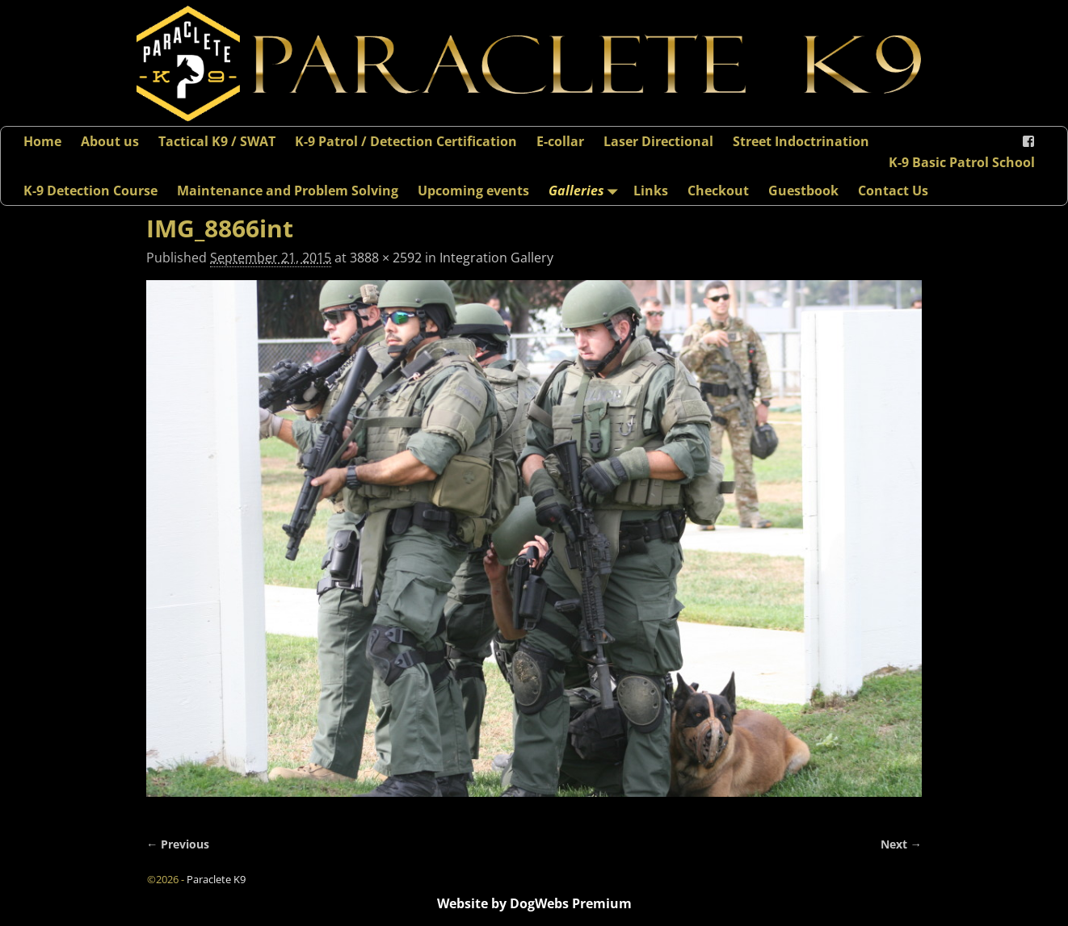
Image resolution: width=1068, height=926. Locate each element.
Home (42, 141)
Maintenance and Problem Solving (287, 190)
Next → (901, 844)
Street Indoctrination (801, 141)
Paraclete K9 (216, 879)
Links (650, 190)
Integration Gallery (496, 257)
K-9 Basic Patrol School (962, 162)
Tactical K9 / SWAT (216, 141)
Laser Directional (658, 141)
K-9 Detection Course (90, 190)
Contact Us (893, 190)
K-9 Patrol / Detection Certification (406, 141)
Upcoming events (473, 190)
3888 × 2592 (386, 257)
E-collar (560, 141)
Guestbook (803, 190)
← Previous (177, 844)
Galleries (586, 190)
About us (110, 141)
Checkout (718, 190)
